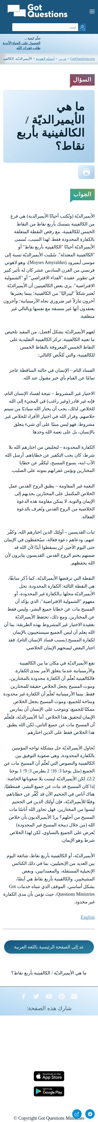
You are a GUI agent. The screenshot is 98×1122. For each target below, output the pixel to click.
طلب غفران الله (28, 48)
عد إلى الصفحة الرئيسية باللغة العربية (49, 946)
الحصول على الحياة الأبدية (21, 43)
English (88, 917)
